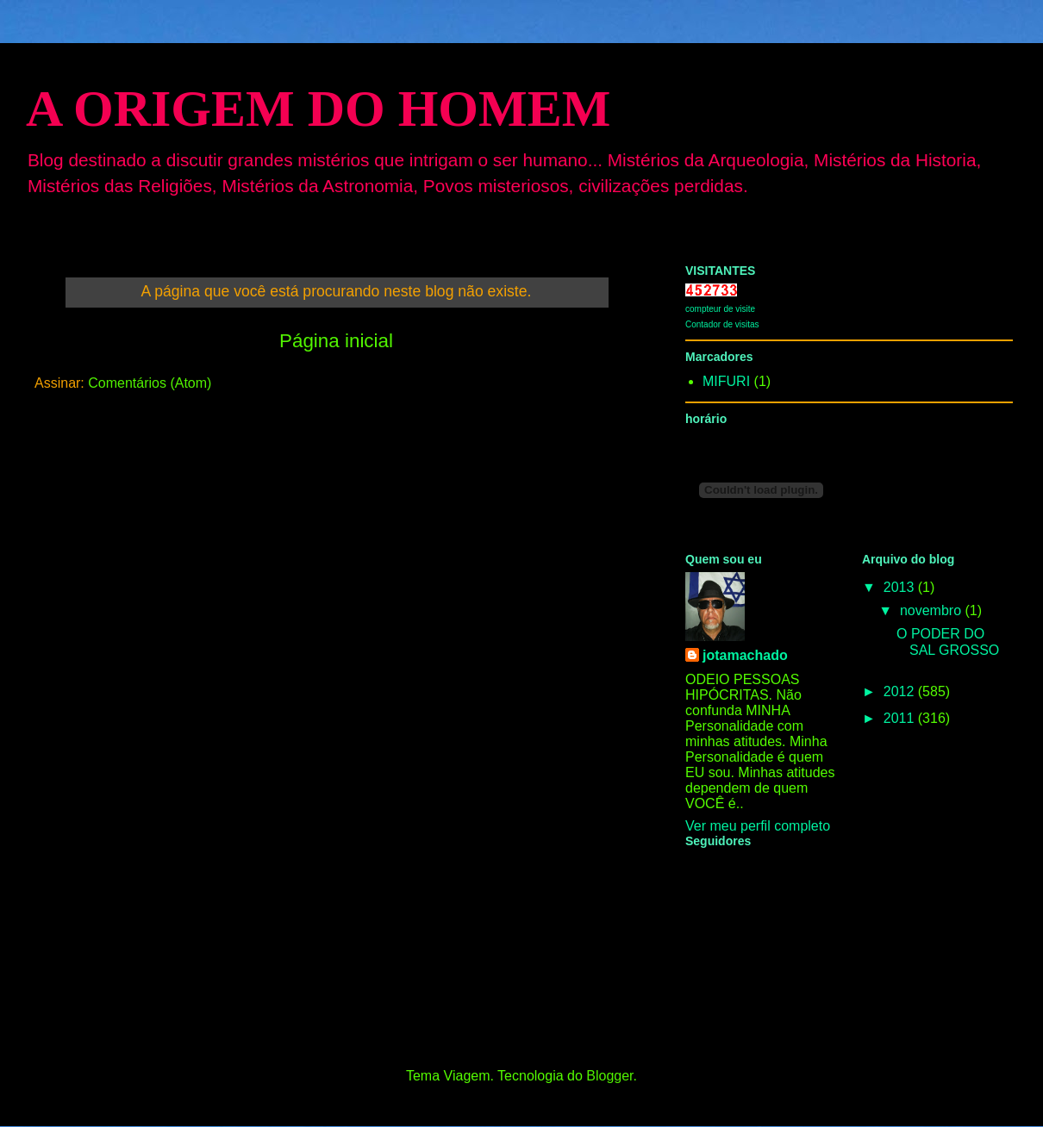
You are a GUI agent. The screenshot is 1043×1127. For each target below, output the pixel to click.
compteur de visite (720, 309)
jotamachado (745, 655)
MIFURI (726, 381)
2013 (901, 587)
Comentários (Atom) (149, 383)
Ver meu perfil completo (757, 826)
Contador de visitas (722, 324)
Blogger (609, 1075)
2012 (901, 691)
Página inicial (336, 341)
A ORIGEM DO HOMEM (318, 108)
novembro (932, 610)
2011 (901, 718)
